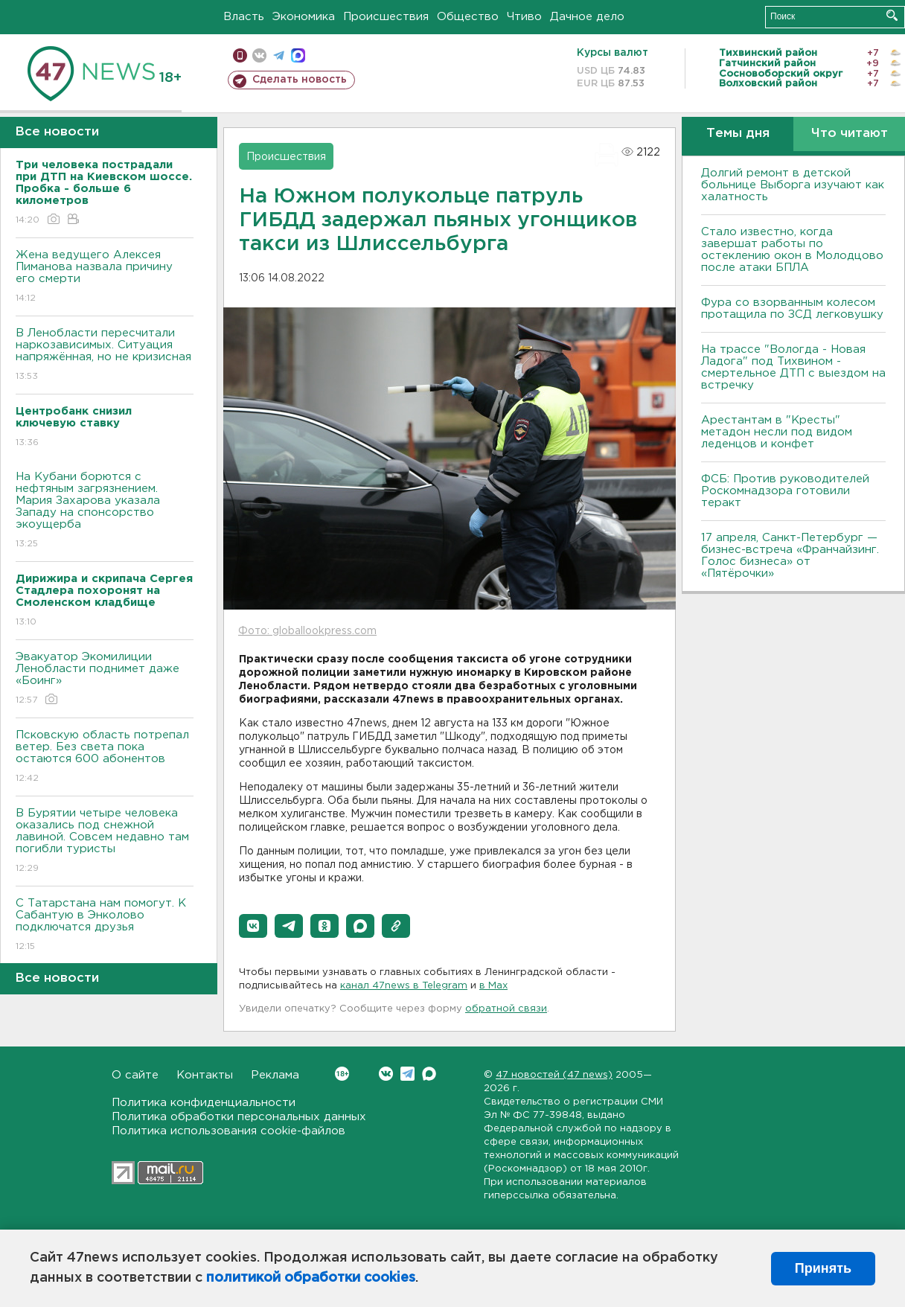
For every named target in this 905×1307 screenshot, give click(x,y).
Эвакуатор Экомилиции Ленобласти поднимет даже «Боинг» (105, 679)
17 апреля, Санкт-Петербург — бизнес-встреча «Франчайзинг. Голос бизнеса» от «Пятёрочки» (790, 555)
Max (429, 1074)
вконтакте (259, 55)
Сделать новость (299, 79)
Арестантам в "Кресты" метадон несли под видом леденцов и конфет (776, 432)
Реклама (275, 1075)
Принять (823, 1268)
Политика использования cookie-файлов (228, 1131)
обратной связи (506, 1009)
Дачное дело (587, 17)
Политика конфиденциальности (203, 1103)
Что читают (849, 133)
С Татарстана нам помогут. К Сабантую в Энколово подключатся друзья (105, 925)
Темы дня (738, 133)
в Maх (493, 986)
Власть (243, 17)
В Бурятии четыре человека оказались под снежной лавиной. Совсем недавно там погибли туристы (105, 841)
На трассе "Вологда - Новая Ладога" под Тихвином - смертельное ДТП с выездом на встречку (793, 367)
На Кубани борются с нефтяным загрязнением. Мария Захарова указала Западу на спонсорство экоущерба (105, 511)
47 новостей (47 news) (554, 1075)
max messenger (298, 55)
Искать (892, 15)
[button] (253, 926)
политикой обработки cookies (310, 1278)
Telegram (407, 1074)
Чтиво (524, 17)
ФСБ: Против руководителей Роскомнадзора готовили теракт (785, 491)
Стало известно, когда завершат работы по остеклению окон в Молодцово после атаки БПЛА (792, 249)
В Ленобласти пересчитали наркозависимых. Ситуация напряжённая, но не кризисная (105, 355)
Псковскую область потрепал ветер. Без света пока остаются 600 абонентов (105, 757)
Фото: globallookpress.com (307, 631)
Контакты (204, 1075)
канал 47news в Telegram (403, 986)
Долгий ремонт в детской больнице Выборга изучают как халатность (792, 185)
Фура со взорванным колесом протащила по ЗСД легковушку (792, 308)
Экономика (303, 17)
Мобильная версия (240, 55)
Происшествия (386, 17)
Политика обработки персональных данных (239, 1117)
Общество (468, 17)
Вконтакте (342, 1074)
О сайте (135, 1075)
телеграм (279, 55)
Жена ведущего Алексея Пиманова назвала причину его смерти (105, 277)
